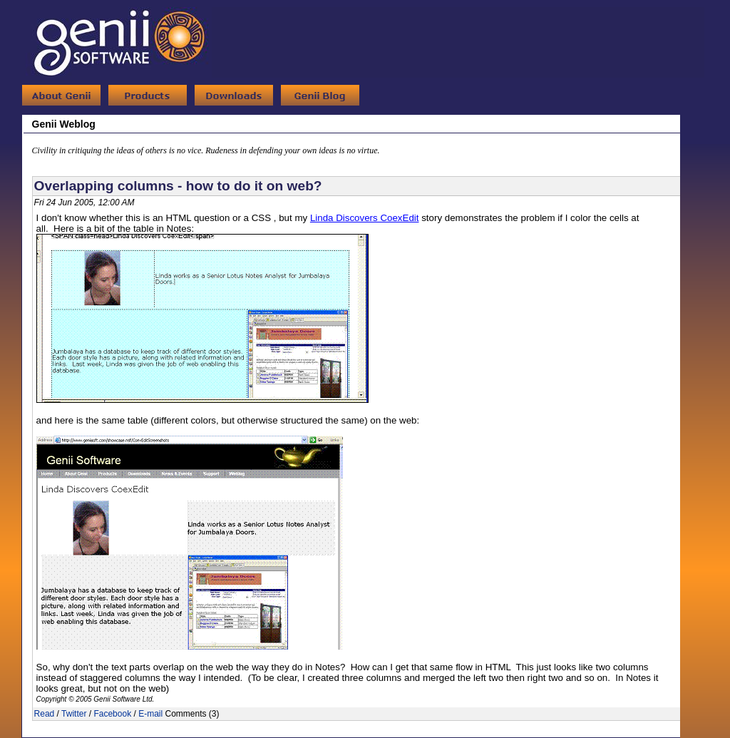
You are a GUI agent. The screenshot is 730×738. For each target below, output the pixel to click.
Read (44, 714)
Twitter (73, 714)
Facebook (112, 714)
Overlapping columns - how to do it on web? (178, 185)
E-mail (150, 714)
